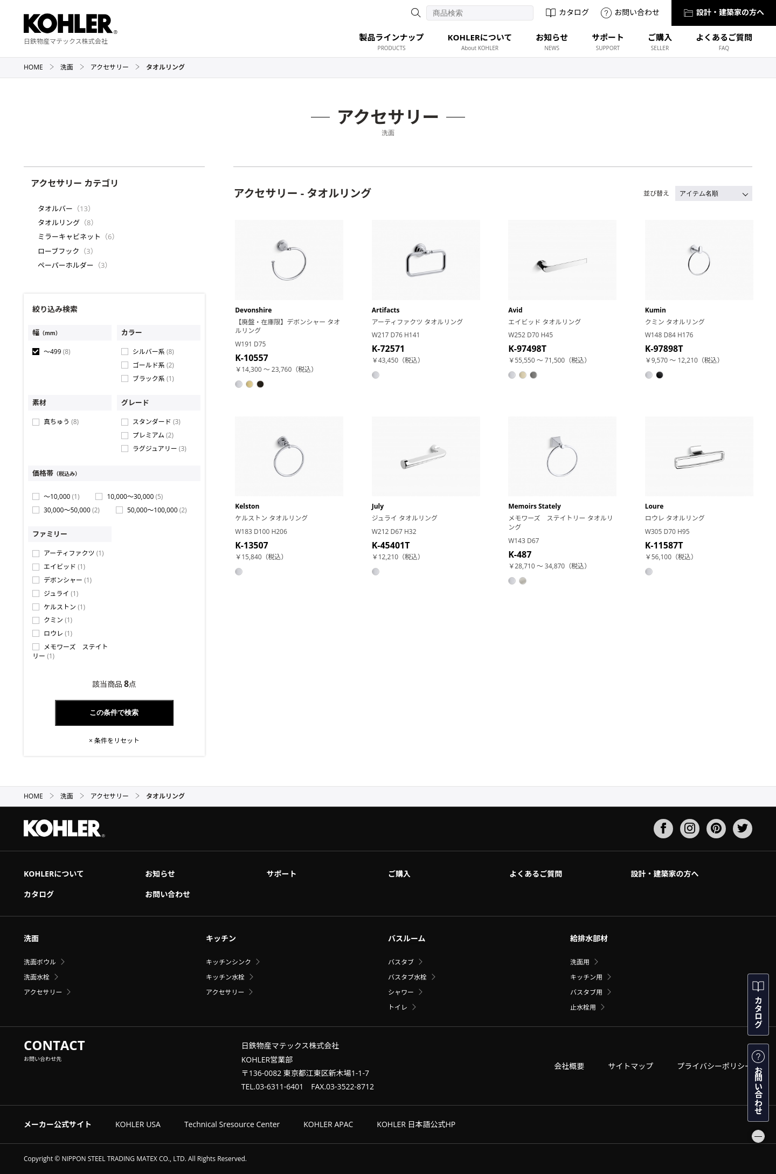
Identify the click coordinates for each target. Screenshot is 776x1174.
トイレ (397, 1007)
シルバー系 (153, 351)
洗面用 (580, 962)
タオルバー (55, 208)
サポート (282, 874)
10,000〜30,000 (135, 496)
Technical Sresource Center (232, 1124)
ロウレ (58, 633)
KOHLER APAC (328, 1124)
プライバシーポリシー (714, 1066)
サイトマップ (630, 1066)
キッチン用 (586, 977)
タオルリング (59, 222)
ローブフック (58, 251)
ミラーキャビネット (69, 236)
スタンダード (157, 421)
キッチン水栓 (225, 977)
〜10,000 (61, 496)
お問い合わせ (630, 12)
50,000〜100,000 (157, 510)
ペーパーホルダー (66, 265)
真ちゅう (61, 421)
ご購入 (399, 874)
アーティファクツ (74, 553)
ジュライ (61, 593)
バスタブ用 (586, 992)
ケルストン (64, 607)
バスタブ (401, 962)
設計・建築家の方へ (723, 12)
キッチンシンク (228, 962)
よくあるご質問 (535, 874)
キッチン (221, 938)
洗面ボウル (40, 962)
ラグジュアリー (159, 448)
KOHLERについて (54, 874)
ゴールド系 (153, 365)
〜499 (57, 351)
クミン (58, 619)
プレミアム (153, 435)
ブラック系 (153, 378)
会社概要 (569, 1066)
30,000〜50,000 (72, 510)
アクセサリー (115, 67)
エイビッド (64, 566)
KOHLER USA (138, 1124)
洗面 (72, 67)
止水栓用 (583, 1007)
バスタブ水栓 (407, 977)
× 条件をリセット (114, 741)
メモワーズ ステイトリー (70, 651)
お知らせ (160, 874)
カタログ (567, 12)
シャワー (401, 992)
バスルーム (407, 938)
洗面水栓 (37, 977)
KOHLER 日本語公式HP (416, 1124)
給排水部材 (589, 938)
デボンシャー (68, 580)
